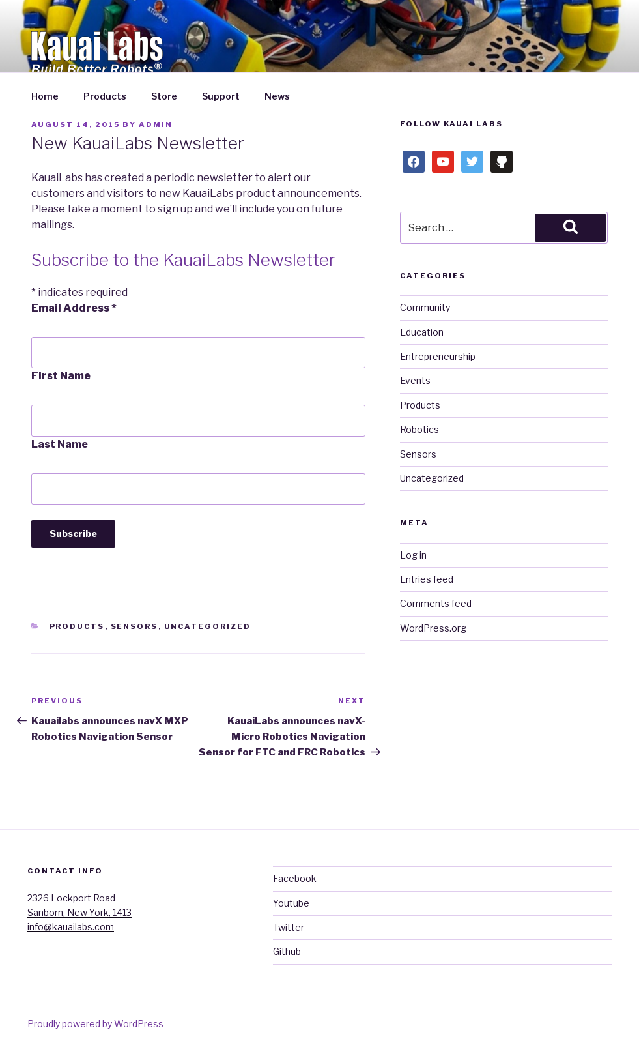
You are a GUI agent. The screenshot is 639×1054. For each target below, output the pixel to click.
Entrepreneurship (438, 356)
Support (221, 96)
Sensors (134, 626)
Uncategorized (207, 626)
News (277, 96)
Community (425, 307)
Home (45, 96)
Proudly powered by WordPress (95, 1023)
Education (422, 332)
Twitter (288, 927)
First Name (61, 376)
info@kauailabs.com (70, 926)
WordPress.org (433, 628)
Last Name (59, 444)
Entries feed (426, 579)
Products (104, 96)
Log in (413, 555)
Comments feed (436, 603)
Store (164, 96)
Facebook (295, 878)
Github (287, 951)
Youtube (291, 903)
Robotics (419, 429)
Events (415, 380)
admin (156, 124)
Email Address (74, 308)
